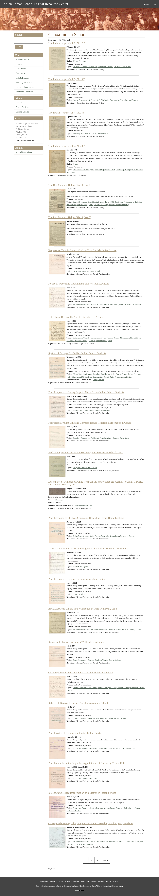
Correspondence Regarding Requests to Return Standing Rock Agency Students (90, 823)
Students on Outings (101, 205)
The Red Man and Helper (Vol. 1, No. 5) (69, 217)
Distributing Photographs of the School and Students (119, 100)
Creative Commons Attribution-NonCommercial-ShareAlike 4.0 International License (87, 886)
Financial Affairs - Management (118, 338)
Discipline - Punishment (122, 67)
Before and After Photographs (83, 170)
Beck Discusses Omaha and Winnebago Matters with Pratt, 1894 (82, 608)
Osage (75, 164)
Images (19, 64)
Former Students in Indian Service (85, 688)
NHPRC (115, 881)
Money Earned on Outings (82, 374)
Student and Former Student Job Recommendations (116, 748)
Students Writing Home (85, 205)
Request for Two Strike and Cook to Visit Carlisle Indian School (82, 250)
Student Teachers (79, 594)
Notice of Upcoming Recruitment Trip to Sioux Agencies (78, 283)
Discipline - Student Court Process (85, 67)
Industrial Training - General (85, 341)
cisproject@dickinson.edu (25, 140)
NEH (107, 881)
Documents (20, 73)
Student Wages (116, 374)
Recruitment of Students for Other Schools (106, 629)
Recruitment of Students (81, 304)
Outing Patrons (94, 536)
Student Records (22, 59)
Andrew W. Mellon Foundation (93, 881)
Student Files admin (24, 152)
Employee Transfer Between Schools (108, 660)
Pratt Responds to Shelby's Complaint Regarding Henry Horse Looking (86, 517)
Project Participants (23, 107)
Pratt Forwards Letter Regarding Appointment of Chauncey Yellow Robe (87, 763)
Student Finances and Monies (77, 377)
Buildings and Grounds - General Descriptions (89, 338)
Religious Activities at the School (85, 468)
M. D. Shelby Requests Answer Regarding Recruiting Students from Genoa (88, 548)
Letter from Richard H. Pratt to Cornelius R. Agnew (75, 317)
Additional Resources (24, 92)
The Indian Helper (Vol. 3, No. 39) (66, 79)
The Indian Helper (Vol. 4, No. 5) (66, 112)
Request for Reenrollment (110, 536)
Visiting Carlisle (22, 112)
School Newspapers (80, 202)
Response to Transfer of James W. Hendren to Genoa (76, 642)
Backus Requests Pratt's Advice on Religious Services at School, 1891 (85, 452)
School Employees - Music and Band (86, 718)
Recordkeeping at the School (98, 377)
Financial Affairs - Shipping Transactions (114, 438)
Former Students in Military (119, 205)
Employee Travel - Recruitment (130, 304)
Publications (21, 69)
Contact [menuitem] (154, 4)
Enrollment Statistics (105, 67)
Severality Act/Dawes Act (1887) (85, 133)
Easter (112, 170)
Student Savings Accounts (131, 374)
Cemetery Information (24, 87)
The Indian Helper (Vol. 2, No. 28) (66, 43)
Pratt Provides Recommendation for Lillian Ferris (74, 733)
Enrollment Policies (98, 841)
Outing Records (98, 380)
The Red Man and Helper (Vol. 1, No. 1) (69, 184)
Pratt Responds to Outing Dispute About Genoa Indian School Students (86, 392)
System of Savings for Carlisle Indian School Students (77, 353)
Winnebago (59, 500)
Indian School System (104, 341)
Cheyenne (82, 61)
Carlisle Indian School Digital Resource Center (35, 4)
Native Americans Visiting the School (86, 271)
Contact (19, 102)
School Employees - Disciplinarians (111, 688)
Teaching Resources (24, 82)
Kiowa (75, 61)
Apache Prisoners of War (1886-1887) (86, 100)
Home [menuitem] (146, 4)
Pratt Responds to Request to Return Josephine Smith (76, 578)
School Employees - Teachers (83, 660)
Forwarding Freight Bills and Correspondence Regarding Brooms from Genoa (89, 422)
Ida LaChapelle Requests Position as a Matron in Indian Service (82, 792)
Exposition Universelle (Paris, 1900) (101, 202)
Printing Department (102, 170)
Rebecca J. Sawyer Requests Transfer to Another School (78, 703)
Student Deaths (102, 133)
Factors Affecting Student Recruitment (104, 304)
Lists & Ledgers (22, 78)
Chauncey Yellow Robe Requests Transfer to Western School (80, 672)
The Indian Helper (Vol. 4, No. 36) (66, 146)
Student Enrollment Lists (83, 505)
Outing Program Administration (121, 377)
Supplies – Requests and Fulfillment (86, 438)
